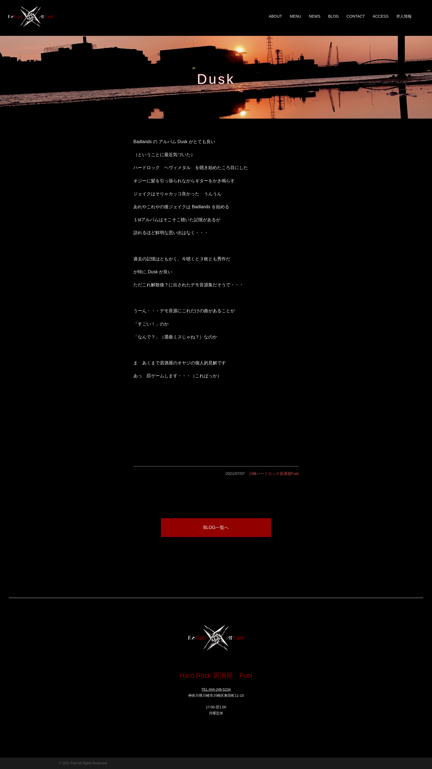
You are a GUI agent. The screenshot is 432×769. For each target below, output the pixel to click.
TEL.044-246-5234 (216, 689)
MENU (295, 16)
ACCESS (380, 16)
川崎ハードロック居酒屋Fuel (274, 473)
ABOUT (275, 16)
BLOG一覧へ (216, 527)
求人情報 (404, 16)
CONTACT (356, 16)
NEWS (314, 16)
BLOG (333, 16)
